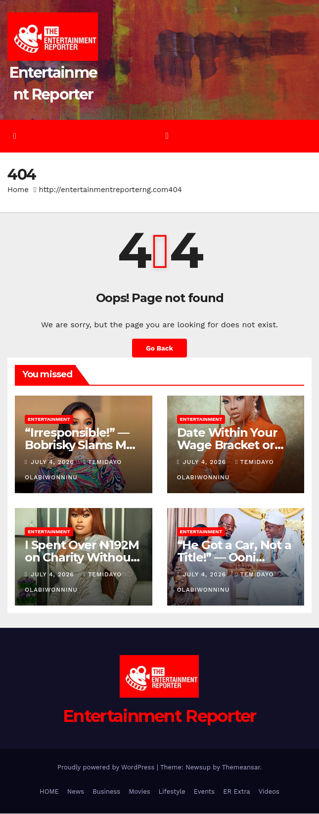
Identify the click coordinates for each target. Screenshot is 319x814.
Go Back (159, 349)
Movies (139, 792)
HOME (49, 792)
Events (204, 792)
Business (106, 792)
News (75, 792)
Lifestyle (172, 792)
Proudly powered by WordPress (107, 767)
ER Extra (236, 792)
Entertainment (49, 419)
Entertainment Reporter (159, 716)
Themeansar (241, 767)
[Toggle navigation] (167, 136)
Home (18, 190)
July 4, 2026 (53, 462)
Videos (269, 792)
